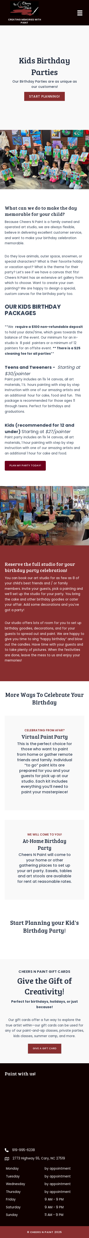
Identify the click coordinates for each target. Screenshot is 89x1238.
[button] (44, 96)
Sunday (12, 1215)
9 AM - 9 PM (54, 1199)
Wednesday (15, 1184)
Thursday (13, 1192)
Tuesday (13, 1176)
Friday (11, 1199)
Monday (12, 1168)
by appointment (58, 1168)
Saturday (13, 1207)
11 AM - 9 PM (54, 1215)
